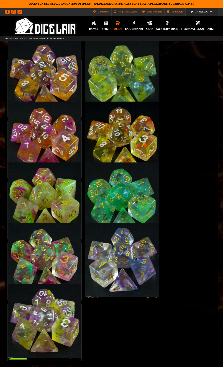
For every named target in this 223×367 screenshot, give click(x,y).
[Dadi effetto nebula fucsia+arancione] (44, 138)
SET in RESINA (32, 38)
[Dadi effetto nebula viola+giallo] (44, 321)
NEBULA (44, 38)
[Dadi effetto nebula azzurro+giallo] (122, 77)
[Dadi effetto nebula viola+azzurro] (122, 260)
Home (8, 38)
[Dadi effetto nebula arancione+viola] (44, 77)
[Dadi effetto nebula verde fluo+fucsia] (44, 199)
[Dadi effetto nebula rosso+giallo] (122, 138)
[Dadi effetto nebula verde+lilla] (44, 260)
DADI (21, 38)
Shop (14, 38)
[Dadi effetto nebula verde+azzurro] (122, 199)
